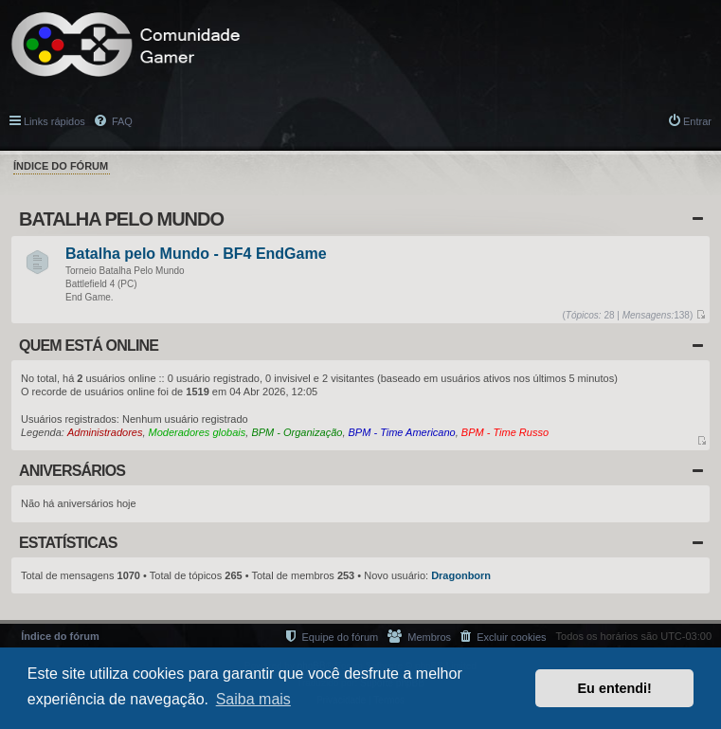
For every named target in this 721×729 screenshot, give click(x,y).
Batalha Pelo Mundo (121, 219)
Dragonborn (461, 575)
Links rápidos (54, 121)
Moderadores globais (197, 432)
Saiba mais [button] (253, 699)
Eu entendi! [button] (615, 688)
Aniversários (72, 471)
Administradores (104, 432)
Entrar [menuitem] (697, 121)
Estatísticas (68, 543)
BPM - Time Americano (402, 432)
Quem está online (88, 345)
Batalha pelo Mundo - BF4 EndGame (196, 254)
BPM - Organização (296, 432)
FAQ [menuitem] (121, 121)
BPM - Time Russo (505, 432)
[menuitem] (503, 636)
